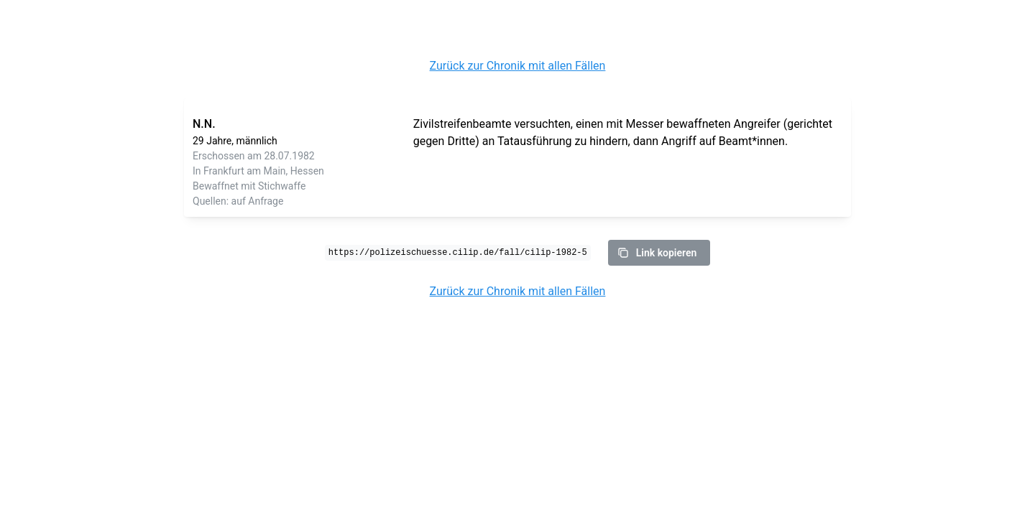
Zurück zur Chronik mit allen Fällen (518, 66)
